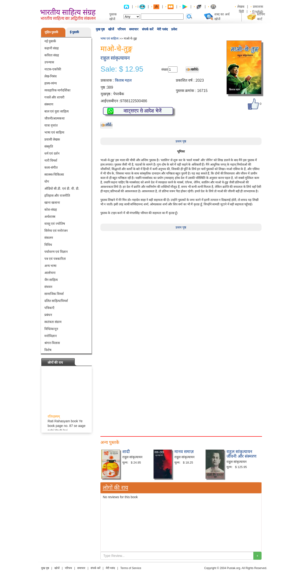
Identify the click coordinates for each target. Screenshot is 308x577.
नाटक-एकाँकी (52, 69)
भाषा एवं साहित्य (54, 132)
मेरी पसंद (162, 29)
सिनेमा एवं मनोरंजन (56, 230)
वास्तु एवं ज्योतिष (54, 223)
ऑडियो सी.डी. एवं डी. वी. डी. (61, 188)
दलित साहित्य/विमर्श (56, 301)
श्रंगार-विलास (52, 343)
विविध (48, 245)
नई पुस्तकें (50, 41)
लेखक (240, 6)
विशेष (47, 350)
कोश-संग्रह (50, 209)
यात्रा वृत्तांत (51, 125)
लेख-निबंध (50, 76)
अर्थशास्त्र (49, 216)
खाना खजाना (52, 202)
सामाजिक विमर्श (54, 294)
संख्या (164, 69)
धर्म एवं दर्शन (52, 153)
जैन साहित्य (51, 280)
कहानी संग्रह (51, 48)
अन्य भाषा (50, 266)
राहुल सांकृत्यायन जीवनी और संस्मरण (241, 454)
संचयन (48, 287)
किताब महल (123, 80)
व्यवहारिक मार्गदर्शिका (57, 90)
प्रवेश (174, 29)
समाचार (133, 29)
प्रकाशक (258, 6)
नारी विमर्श (50, 160)
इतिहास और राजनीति (57, 195)
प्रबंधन (48, 315)
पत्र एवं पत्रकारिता (55, 259)
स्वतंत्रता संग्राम (53, 322)
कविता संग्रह (51, 55)
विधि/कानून (51, 329)
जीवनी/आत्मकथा (54, 118)
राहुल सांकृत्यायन (115, 58)
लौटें (108, 125)
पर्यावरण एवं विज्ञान (56, 252)
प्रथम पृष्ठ (181, 141)
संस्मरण (48, 104)
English (257, 11)
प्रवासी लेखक (52, 139)
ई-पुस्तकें (74, 32)
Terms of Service (130, 568)
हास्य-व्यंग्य (50, 83)
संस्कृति (48, 146)
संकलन (48, 238)
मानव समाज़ (184, 451)
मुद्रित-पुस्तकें (51, 32)
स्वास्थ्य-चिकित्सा (54, 174)
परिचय (121, 29)
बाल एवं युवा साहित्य (56, 111)
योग (46, 181)
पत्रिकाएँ (49, 308)
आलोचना (50, 273)
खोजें (111, 29)
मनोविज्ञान (50, 336)
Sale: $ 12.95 (122, 69)
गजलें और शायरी (54, 97)
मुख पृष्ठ (100, 29)
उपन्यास (49, 62)
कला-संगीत (51, 167)
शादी (126, 451)
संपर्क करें (147, 29)
